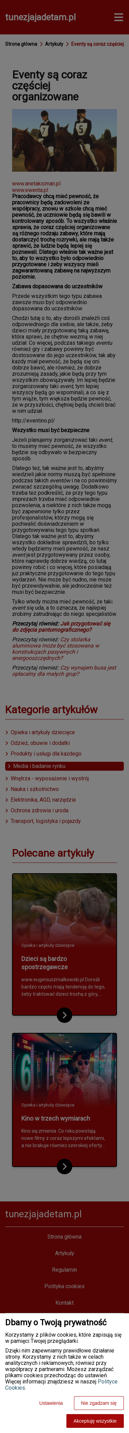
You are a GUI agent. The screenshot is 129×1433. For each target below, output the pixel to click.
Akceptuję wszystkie (95, 1421)
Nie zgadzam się (99, 1403)
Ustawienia (51, 1403)
